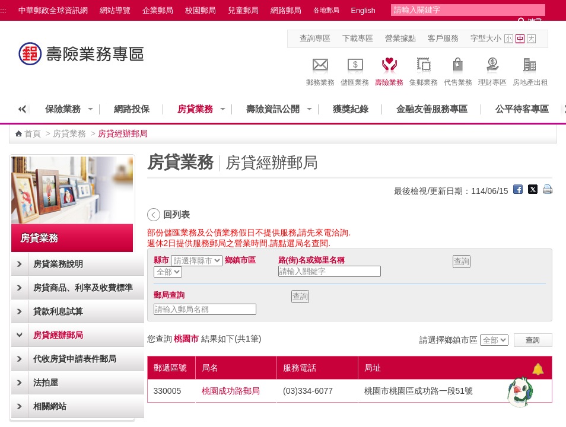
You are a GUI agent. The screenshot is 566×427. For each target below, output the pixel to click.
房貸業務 (195, 109)
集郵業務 (423, 70)
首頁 (32, 133)
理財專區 (492, 70)
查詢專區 (315, 38)
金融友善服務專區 (432, 109)
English (363, 11)
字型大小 (485, 38)
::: (3, 11)
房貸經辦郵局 (58, 335)
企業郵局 (157, 11)
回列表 (176, 214)
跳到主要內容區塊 (6, 6)
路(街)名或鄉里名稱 (311, 260)
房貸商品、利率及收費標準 (83, 287)
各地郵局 (326, 10)
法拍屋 (45, 382)
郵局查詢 (169, 295)
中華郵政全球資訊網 (53, 11)
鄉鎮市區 (240, 260)
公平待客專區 (522, 109)
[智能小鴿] (518, 391)
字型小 (508, 38)
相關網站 (49, 406)
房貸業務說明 (58, 264)
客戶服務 (443, 38)
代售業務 (458, 70)
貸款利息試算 (58, 311)
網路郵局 (286, 11)
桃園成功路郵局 (231, 391)
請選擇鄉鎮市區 (448, 340)
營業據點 (400, 38)
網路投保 (132, 109)
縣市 (161, 260)
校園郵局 (200, 11)
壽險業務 (389, 70)
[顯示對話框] (537, 369)
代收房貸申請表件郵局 (74, 359)
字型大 (531, 38)
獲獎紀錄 (350, 109)
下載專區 (357, 38)
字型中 (520, 38)
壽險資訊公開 (273, 109)
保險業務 (63, 109)
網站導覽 (115, 11)
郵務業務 (320, 70)
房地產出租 (530, 70)
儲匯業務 (355, 70)
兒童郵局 (243, 11)
